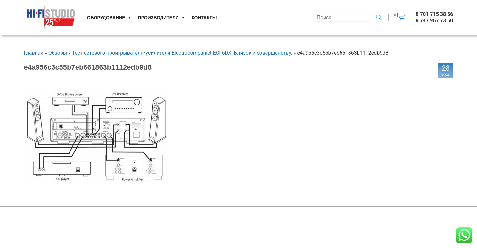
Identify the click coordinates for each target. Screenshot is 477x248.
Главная (34, 53)
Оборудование (109, 18)
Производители (161, 18)
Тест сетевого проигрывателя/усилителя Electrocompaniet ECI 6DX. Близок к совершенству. (182, 53)
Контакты (204, 17)
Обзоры (57, 53)
